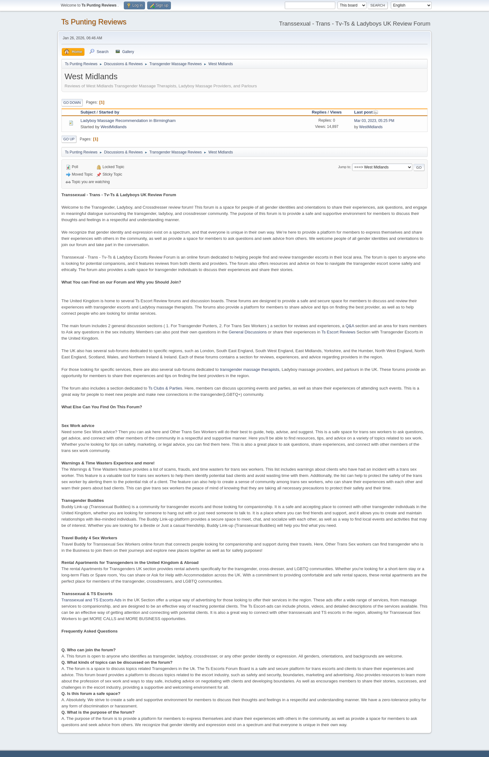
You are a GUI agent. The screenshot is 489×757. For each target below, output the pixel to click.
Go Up (69, 139)
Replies (319, 112)
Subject (87, 112)
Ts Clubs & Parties (165, 388)
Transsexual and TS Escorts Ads (91, 600)
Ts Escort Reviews (339, 332)
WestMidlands (113, 126)
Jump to (344, 167)
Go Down (72, 102)
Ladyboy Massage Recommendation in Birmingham (128, 120)
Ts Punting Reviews (93, 21)
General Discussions (248, 332)
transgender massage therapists (249, 369)
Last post (366, 112)
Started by (109, 112)
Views (336, 112)
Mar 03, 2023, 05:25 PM (374, 121)
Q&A (350, 325)
